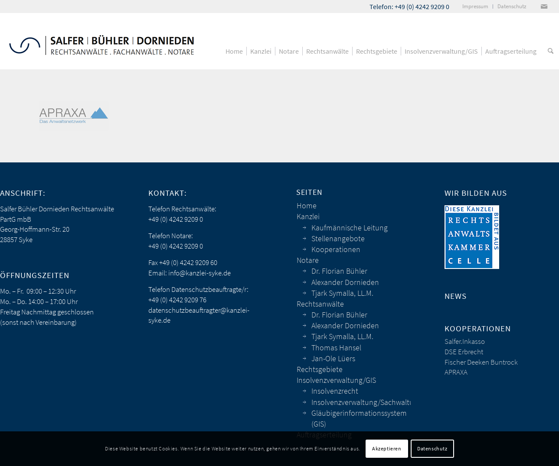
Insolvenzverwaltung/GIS (336, 380)
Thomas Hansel (336, 348)
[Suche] (550, 51)
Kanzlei (308, 216)
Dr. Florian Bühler (339, 271)
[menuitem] (475, 6)
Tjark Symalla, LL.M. (342, 293)
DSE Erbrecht (464, 351)
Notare (308, 260)
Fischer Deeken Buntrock (481, 362)
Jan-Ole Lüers (333, 358)
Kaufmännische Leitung (349, 228)
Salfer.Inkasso (465, 341)
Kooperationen (335, 249)
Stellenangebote (338, 238)
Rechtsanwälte (320, 304)
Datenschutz (432, 448)
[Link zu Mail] (543, 6)
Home (307, 205)
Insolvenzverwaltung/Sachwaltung (361, 402)
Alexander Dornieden (345, 282)
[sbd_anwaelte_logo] (102, 41)
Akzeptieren (387, 448)
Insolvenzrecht (334, 391)
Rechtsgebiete (320, 369)
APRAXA (456, 372)
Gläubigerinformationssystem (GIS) (359, 418)
